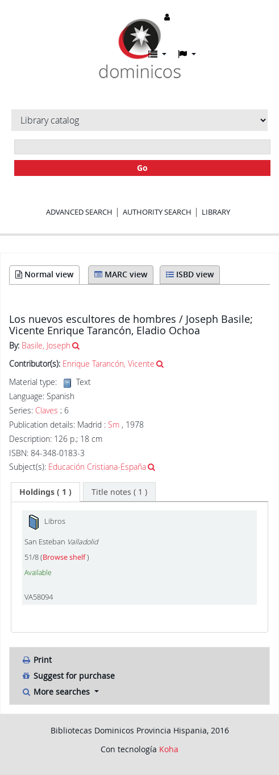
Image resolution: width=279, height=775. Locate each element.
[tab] (45, 492)
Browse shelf (65, 557)
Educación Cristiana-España (97, 466)
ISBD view (190, 274)
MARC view (120, 274)
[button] (157, 54)
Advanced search (79, 212)
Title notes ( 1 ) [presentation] (119, 491)
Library (216, 212)
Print (36, 659)
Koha (168, 749)
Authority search (157, 212)
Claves (46, 410)
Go (142, 167)
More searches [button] (56, 691)
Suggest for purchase (68, 675)
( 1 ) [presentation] (45, 491)
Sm (113, 424)
